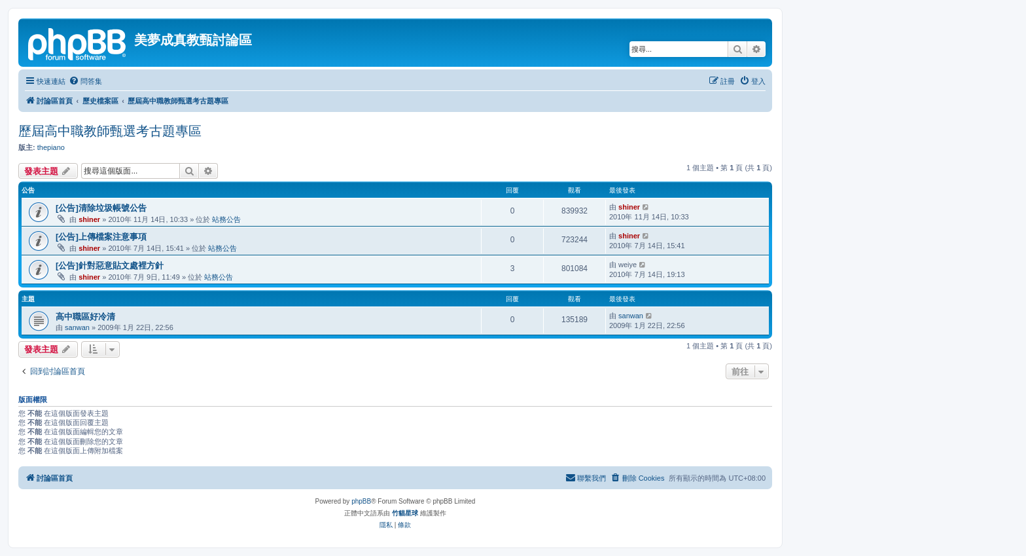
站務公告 (226, 219)
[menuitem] (85, 81)
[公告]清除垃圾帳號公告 (101, 208)
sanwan (77, 327)
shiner (89, 219)
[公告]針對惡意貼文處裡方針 (110, 265)
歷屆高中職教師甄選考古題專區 (110, 131)
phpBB (361, 501)
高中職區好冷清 (85, 317)
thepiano (51, 147)
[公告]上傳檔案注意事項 (101, 237)
